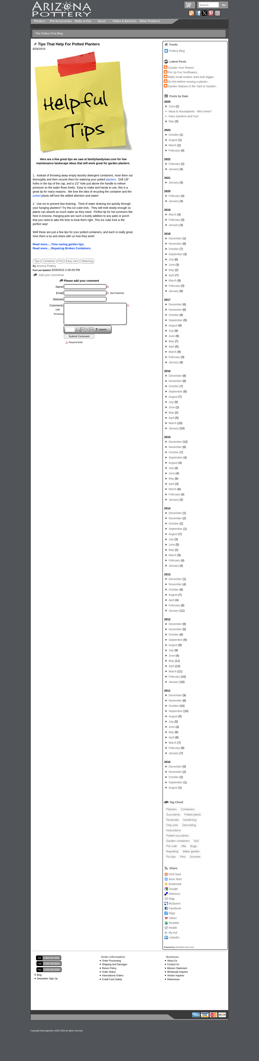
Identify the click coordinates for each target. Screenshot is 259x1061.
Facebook (175, 908)
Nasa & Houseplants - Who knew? (190, 111)
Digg (172, 898)
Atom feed (175, 879)
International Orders (112, 975)
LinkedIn (174, 937)
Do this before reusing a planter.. (188, 81)
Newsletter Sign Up (47, 978)
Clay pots (172, 825)
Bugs (193, 846)
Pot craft (171, 846)
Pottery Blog (177, 50)
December (175, 238)
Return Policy (109, 968)
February (174, 150)
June (172, 106)
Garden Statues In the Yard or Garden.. (192, 86)
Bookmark (175, 884)
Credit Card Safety (112, 979)
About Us (172, 960)
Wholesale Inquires (177, 971)
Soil (196, 840)
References (173, 979)
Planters (171, 809)
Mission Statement (177, 968)
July (171, 259)
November (175, 243)
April (171, 275)
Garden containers (178, 840)
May (171, 121)
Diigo (172, 913)
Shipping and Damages (114, 964)
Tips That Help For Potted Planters (69, 44)
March (173, 145)
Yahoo (173, 918)
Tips (36, 261)
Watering (87, 261)
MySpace (174, 903)
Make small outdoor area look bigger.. (191, 77)
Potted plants (192, 814)
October (174, 134)
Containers (188, 809)
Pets (183, 856)
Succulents (173, 814)
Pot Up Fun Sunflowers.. (183, 72)
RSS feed (175, 874)
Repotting (172, 851)
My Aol (173, 932)
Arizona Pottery (46, 266)
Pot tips (171, 856)
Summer (195, 856)
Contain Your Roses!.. (181, 67)
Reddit (173, 927)
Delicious (174, 893)
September (176, 254)
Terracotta (172, 819)
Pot (60, 261)
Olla (183, 846)
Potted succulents (177, 835)
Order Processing (111, 960)
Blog (39, 975)
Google (173, 888)
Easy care (72, 261)
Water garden (191, 851)
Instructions (173, 830)
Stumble (174, 923)
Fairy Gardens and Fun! (184, 116)
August (173, 140)
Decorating (189, 825)
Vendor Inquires (175, 975)
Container (49, 261)
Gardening (189, 819)
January (174, 169)
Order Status (109, 971)
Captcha (103, 329)
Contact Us (173, 964)
